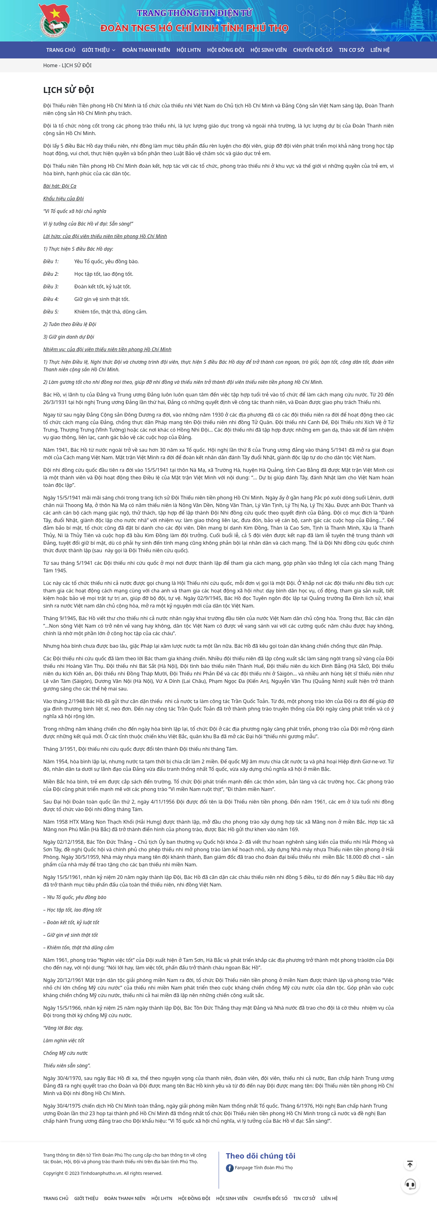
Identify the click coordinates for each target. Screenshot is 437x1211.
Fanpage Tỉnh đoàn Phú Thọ (259, 1167)
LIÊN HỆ (380, 49)
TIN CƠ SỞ (351, 49)
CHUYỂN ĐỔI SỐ (312, 49)
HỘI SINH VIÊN (268, 49)
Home (50, 65)
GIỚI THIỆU (96, 49)
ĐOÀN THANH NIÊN (146, 49)
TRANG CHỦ (61, 49)
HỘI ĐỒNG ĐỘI (225, 49)
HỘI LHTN (189, 49)
